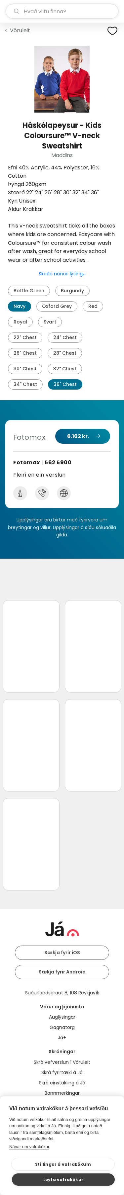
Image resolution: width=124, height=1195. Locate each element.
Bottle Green (29, 290)
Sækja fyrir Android (62, 971)
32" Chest (64, 368)
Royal (20, 322)
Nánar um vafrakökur (29, 1146)
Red (93, 306)
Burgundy (72, 290)
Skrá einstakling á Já (62, 1082)
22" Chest (25, 337)
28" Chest (64, 353)
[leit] (62, 11)
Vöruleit (20, 30)
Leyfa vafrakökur (63, 1179)
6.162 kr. (78, 436)
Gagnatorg (62, 1027)
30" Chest (25, 368)
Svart (50, 322)
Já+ (62, 1037)
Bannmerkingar (62, 1093)
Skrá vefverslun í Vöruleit (62, 1062)
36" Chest (65, 384)
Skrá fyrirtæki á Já (62, 1072)
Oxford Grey (57, 306)
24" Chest (65, 337)
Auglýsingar (62, 1017)
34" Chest (25, 384)
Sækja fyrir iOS (62, 952)
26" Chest (25, 353)
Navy (19, 306)
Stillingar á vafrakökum (63, 1164)
